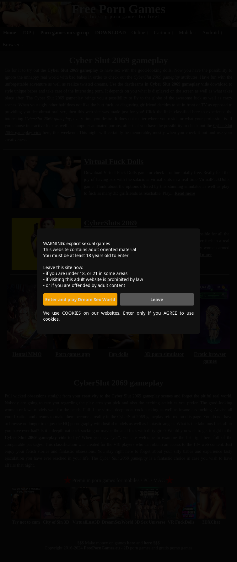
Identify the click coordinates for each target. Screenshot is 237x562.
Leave (156, 299)
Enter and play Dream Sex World (80, 299)
